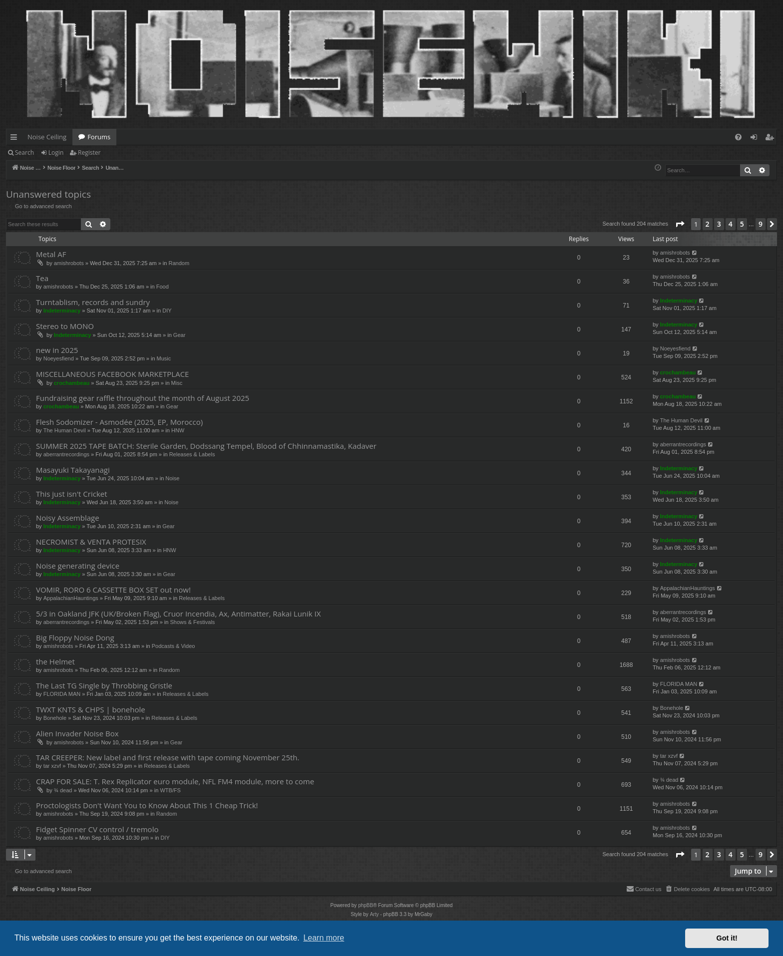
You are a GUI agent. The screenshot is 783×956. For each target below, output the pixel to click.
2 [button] (708, 224)
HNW (177, 430)
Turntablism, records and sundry (93, 302)
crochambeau (72, 383)
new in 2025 (57, 350)
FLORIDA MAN (62, 694)
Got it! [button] (727, 938)
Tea (42, 278)
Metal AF (51, 254)
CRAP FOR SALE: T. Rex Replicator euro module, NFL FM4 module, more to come (175, 781)
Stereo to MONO (65, 326)
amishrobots (69, 263)
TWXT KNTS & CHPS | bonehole (90, 709)
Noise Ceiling (46, 136)
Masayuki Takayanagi (73, 470)
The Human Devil (64, 430)
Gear (179, 335)
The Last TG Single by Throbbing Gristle (104, 685)
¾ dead (63, 790)
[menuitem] (738, 137)
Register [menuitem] (771, 138)
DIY (166, 311)
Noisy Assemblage (67, 518)
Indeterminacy (62, 311)
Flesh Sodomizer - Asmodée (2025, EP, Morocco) (119, 422)
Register (89, 152)
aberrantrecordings (66, 454)
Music (164, 358)
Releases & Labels (192, 454)
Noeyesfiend (58, 358)
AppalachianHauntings (70, 598)
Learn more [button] (323, 938)
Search (24, 152)
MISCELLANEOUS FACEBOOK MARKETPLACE (112, 374)
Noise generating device (77, 566)
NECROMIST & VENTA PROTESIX (91, 542)
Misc (177, 383)
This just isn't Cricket (71, 494)
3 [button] (719, 224)
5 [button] (742, 224)
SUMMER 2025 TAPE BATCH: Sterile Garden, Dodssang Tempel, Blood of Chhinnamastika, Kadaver (206, 446)
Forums (98, 136)
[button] (679, 224)
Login (55, 152)
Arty (374, 914)
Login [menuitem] (756, 138)
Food (162, 287)
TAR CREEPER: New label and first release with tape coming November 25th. (167, 757)
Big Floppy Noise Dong (75, 637)
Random (178, 263)
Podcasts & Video (173, 646)
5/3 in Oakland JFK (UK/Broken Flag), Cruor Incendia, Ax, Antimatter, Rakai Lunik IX (178, 614)
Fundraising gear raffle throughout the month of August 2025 (142, 398)
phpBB (365, 905)
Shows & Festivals (192, 622)
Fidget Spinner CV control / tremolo (97, 829)
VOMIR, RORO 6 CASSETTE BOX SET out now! (113, 590)
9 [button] (761, 224)
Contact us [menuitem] (644, 888)
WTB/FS (170, 790)
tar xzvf (52, 766)
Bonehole (55, 718)
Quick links (15, 138)
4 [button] (731, 224)
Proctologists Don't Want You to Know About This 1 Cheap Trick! (147, 805)
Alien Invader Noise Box (77, 733)
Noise (172, 478)
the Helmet (55, 661)
